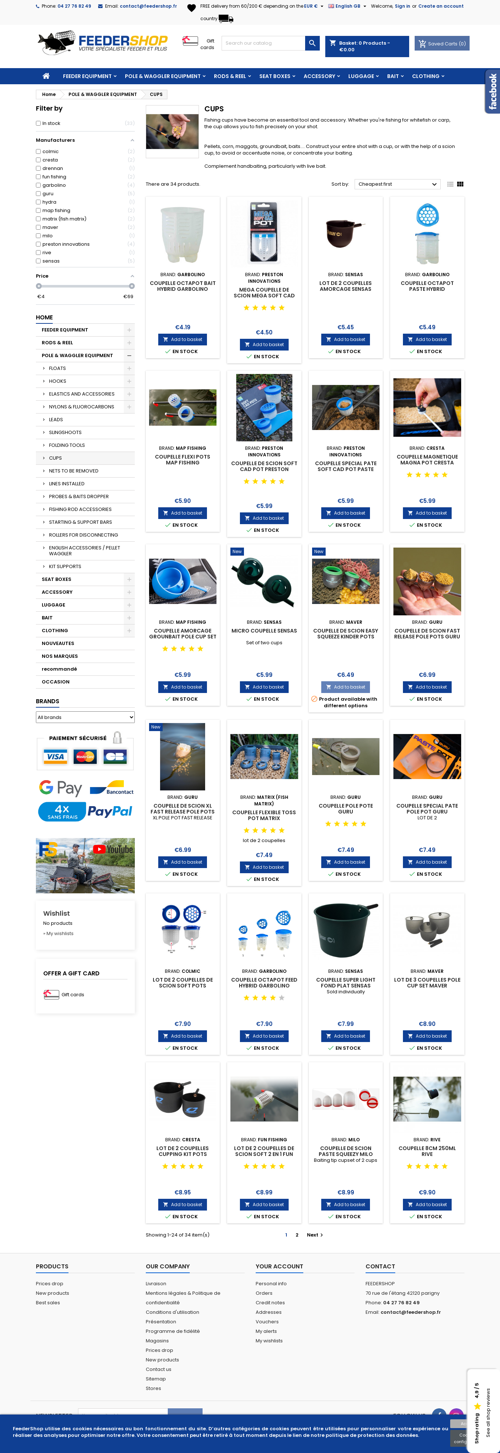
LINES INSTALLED (67, 483)
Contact (380, 1266)
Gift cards (207, 44)
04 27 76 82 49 (74, 6)
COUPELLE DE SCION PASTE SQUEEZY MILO (346, 1151)
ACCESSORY (319, 76)
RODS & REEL (230, 76)
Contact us (158, 1369)
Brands (47, 701)
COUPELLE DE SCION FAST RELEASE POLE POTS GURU (427, 633)
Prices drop (49, 1283)
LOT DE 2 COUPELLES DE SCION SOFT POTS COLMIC (183, 985)
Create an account (441, 6)
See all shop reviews (488, 1413)
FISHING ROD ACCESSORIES (80, 509)
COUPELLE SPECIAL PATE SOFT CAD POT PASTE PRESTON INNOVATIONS (346, 469)
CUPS (55, 458)
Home (44, 317)
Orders (264, 1293)
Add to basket (182, 339)
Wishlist (56, 913)
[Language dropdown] (348, 6)
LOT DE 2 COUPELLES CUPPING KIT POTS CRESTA (182, 1154)
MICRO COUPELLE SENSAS (264, 630)
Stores (153, 1388)
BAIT (393, 76)
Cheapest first (399, 184)
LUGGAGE (361, 76)
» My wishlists (58, 933)
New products (52, 1293)
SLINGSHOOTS (65, 432)
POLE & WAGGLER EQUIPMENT (163, 76)
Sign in (402, 6)
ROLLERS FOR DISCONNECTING (83, 534)
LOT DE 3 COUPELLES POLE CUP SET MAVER (427, 982)
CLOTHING (426, 76)
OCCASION (56, 681)
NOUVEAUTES (58, 643)
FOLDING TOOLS (67, 445)
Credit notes (270, 1302)
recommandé (59, 669)
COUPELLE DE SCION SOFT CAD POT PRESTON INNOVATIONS (264, 469)
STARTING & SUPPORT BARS (80, 522)
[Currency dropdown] (314, 6)
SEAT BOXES (274, 76)
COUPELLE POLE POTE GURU (346, 808)
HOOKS (57, 381)
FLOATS (57, 368)
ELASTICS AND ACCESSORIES (82, 393)
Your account (279, 1266)
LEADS (56, 419)
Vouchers (267, 1321)
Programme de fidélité (173, 1331)
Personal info (271, 1283)
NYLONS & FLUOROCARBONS (81, 406)
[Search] (271, 43)
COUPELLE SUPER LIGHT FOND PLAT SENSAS (345, 982)
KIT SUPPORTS (65, 566)
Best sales (48, 1302)
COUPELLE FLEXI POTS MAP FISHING (182, 459)
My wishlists (269, 1340)
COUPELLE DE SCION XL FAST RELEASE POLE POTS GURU (183, 811)
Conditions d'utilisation (172, 1312)
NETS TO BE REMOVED (74, 470)
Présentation (161, 1321)
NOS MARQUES (60, 656)
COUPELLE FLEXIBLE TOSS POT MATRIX (264, 815)
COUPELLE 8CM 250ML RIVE (427, 1151)
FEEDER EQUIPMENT (87, 76)
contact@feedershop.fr (148, 6)
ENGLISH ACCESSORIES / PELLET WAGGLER (84, 550)
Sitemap (156, 1378)
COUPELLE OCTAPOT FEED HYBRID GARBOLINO (264, 982)
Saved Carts (438, 43)
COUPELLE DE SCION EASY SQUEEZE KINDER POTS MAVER (345, 636)
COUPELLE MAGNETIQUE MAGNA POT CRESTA (427, 459)
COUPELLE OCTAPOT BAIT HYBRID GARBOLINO (183, 286)
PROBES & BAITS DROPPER (79, 496)
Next (316, 1234)
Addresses (269, 1312)
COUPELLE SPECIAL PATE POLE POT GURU (427, 808)
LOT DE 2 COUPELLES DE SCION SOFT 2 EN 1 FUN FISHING (264, 1154)
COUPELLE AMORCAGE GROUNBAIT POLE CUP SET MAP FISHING (182, 636)
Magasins (157, 1340)
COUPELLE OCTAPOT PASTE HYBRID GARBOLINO (427, 289)
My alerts (266, 1331)
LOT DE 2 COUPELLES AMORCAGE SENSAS (345, 286)
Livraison (156, 1283)
